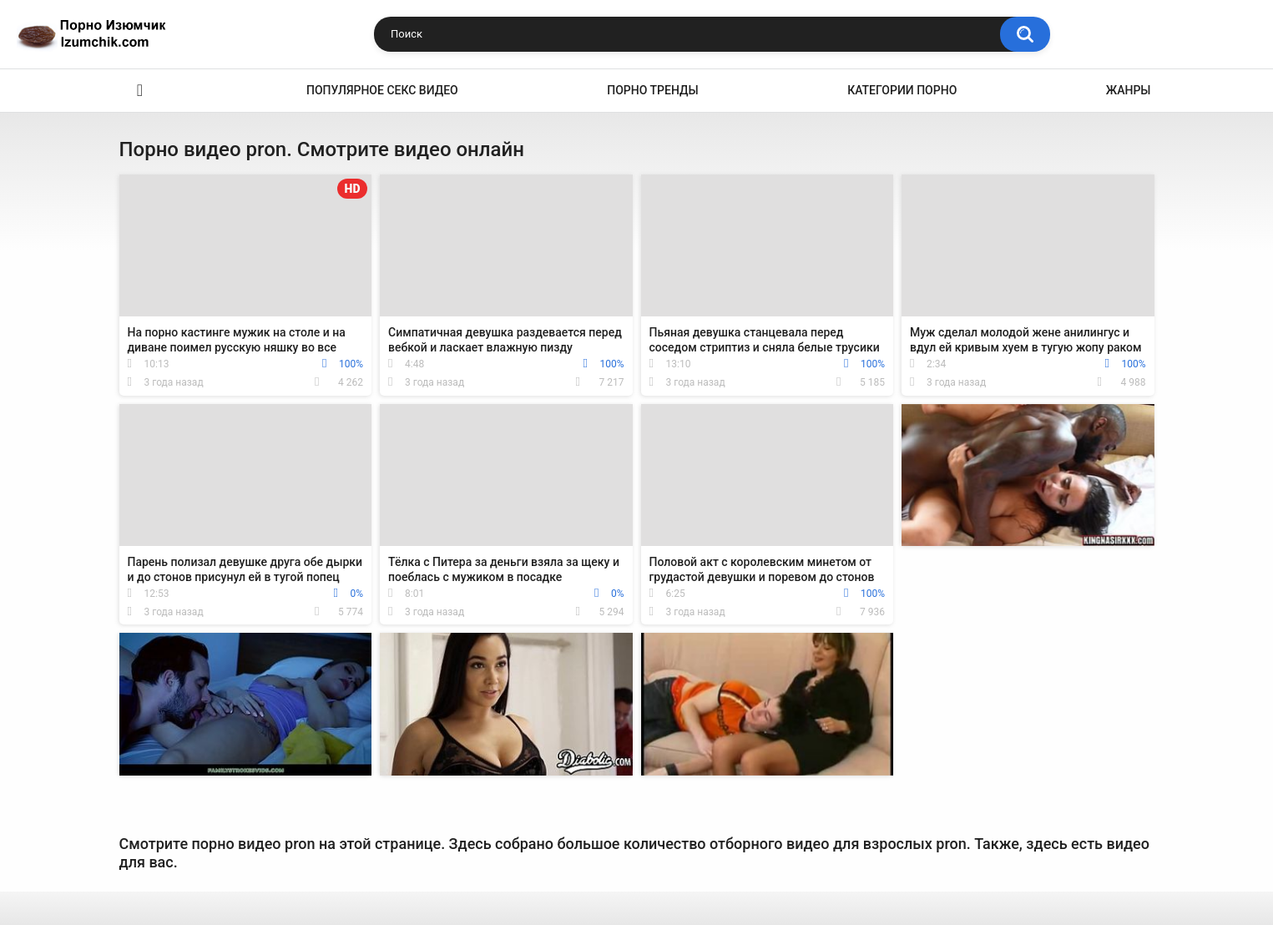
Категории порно (902, 90)
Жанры (1128, 90)
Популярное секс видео (382, 90)
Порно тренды (652, 90)
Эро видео (140, 90)
